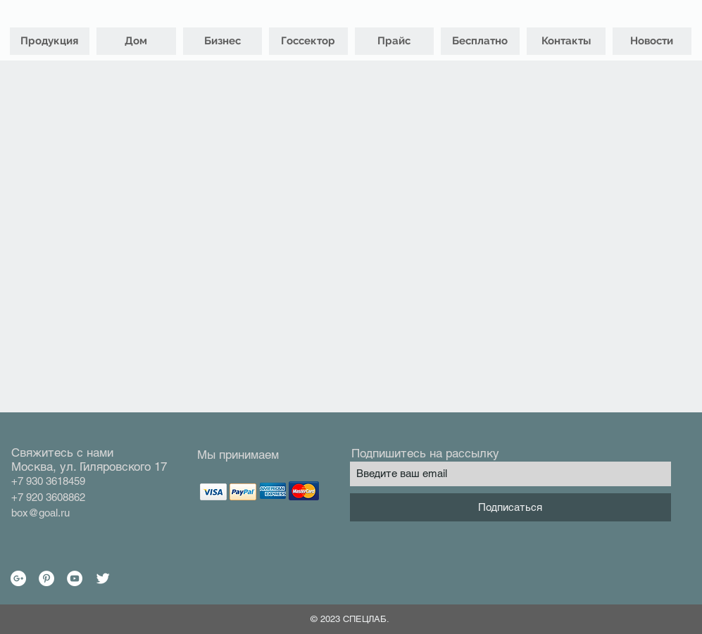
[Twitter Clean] (103, 578)
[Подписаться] (510, 507)
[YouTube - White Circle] (74, 578)
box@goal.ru (40, 513)
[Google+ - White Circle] (18, 578)
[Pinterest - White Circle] (46, 578)
